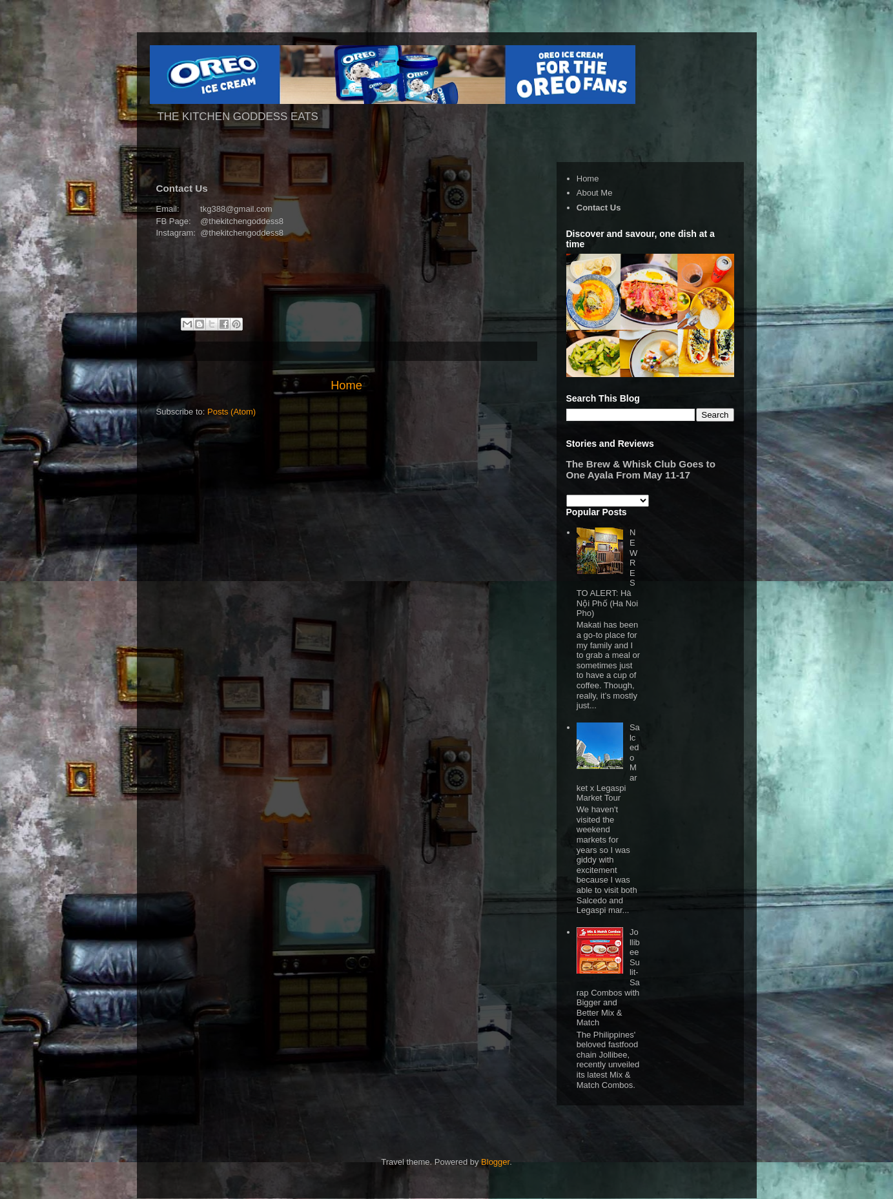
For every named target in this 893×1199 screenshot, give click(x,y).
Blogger (495, 1162)
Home (346, 385)
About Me (595, 193)
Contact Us (599, 207)
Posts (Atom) (231, 411)
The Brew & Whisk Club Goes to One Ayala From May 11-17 (640, 469)
